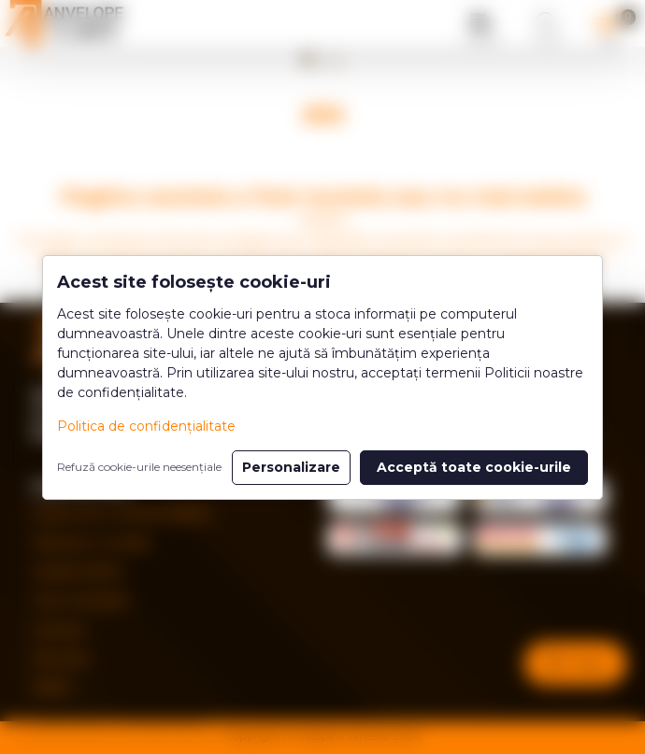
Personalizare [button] (291, 467)
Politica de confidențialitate (146, 426)
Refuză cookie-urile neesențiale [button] (139, 467)
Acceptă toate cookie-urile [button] (474, 467)
